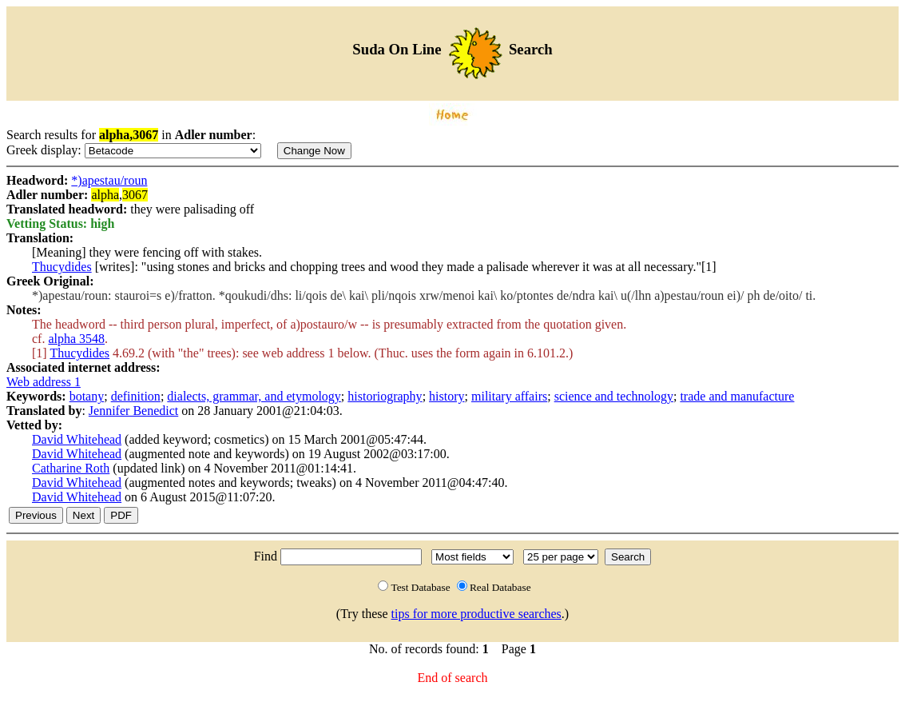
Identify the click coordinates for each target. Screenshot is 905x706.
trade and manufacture (737, 396)
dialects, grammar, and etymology (254, 396)
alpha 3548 (76, 338)
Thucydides (62, 266)
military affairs (509, 396)
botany (87, 396)
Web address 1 (43, 382)
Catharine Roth (70, 468)
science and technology (613, 396)
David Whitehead (76, 439)
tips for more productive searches (476, 613)
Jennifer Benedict (133, 410)
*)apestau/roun (109, 180)
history (446, 396)
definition (136, 396)
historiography (384, 396)
